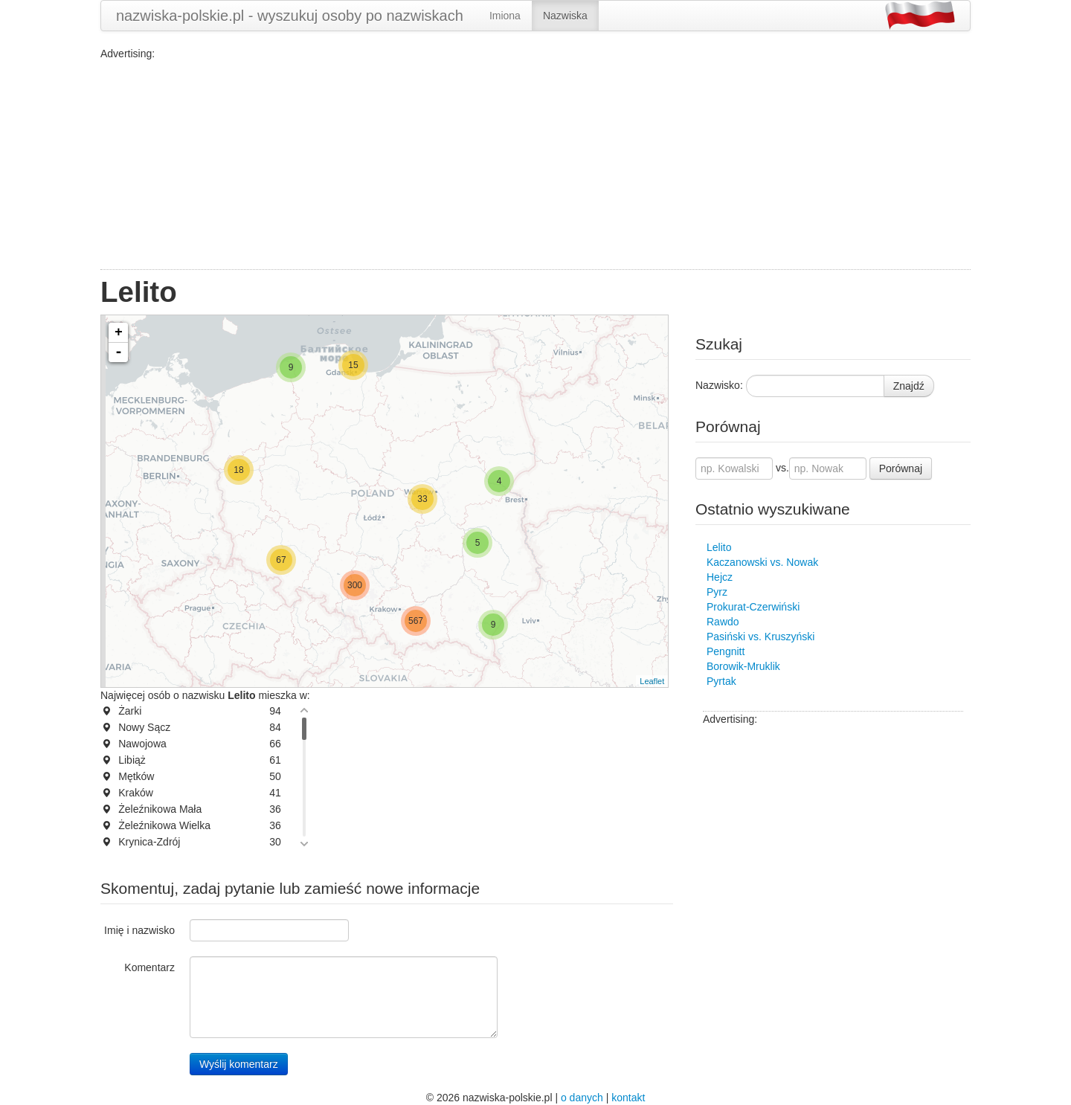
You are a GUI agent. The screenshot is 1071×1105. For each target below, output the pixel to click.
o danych (582, 1098)
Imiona (505, 16)
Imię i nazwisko (139, 930)
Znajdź (908, 386)
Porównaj (900, 468)
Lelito (719, 547)
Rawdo (723, 622)
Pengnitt (725, 651)
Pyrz (717, 592)
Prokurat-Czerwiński (753, 607)
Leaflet (652, 681)
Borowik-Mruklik (743, 666)
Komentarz (149, 967)
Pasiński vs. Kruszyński (760, 636)
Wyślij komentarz (238, 1064)
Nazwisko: (719, 385)
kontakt (628, 1098)
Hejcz (720, 577)
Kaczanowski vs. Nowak (762, 562)
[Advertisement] (535, 165)
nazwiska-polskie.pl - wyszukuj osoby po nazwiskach (289, 15)
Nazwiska (565, 16)
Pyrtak (721, 681)
